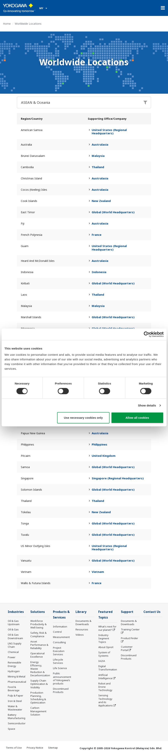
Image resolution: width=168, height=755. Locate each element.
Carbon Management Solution (38, 711)
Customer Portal (127, 648)
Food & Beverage (13, 688)
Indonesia (99, 272)
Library (81, 612)
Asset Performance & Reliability (39, 645)
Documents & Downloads (83, 622)
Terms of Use (14, 747)
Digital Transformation (107, 667)
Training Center (130, 629)
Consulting (59, 642)
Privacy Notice (35, 747)
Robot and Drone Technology (105, 687)
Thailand (98, 167)
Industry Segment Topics (103, 638)
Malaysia (98, 156)
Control (57, 632)
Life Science (60, 668)
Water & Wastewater (15, 707)
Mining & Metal (16, 676)
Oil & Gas (13, 629)
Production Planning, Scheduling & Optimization (38, 697)
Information (60, 626)
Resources (82, 629)
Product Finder (129, 638)
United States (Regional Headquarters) (109, 131)
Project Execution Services (58, 651)
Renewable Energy (14, 664)
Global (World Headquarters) (113, 212)
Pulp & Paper (15, 695)
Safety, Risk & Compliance (38, 634)
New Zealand (101, 201)
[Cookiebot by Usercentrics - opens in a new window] (146, 334)
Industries (16, 612)
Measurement (61, 637)
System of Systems (104, 654)
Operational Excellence (37, 655)
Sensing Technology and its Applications (105, 700)
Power (11, 657)
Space (11, 729)
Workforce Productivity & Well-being (38, 624)
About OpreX (105, 647)
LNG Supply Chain (14, 645)
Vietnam (98, 572)
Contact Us (151, 612)
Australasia (100, 144)
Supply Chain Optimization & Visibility (39, 684)
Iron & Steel (15, 701)
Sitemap (53, 747)
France (96, 235)
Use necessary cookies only (83, 417)
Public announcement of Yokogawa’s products (62, 678)
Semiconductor (17, 723)
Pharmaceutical (17, 681)
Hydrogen (14, 671)
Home (7, 23)
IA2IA (101, 661)
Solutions (37, 612)
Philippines (99, 444)
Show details (147, 405)
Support (127, 612)
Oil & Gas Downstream (15, 636)
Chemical (13, 652)
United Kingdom (103, 456)
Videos (80, 634)
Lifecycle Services (58, 661)
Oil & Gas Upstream (13, 622)
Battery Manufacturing (16, 716)
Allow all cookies (137, 417)
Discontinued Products (61, 690)
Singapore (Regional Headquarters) (118, 478)
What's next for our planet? (107, 628)
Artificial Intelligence (105, 676)
